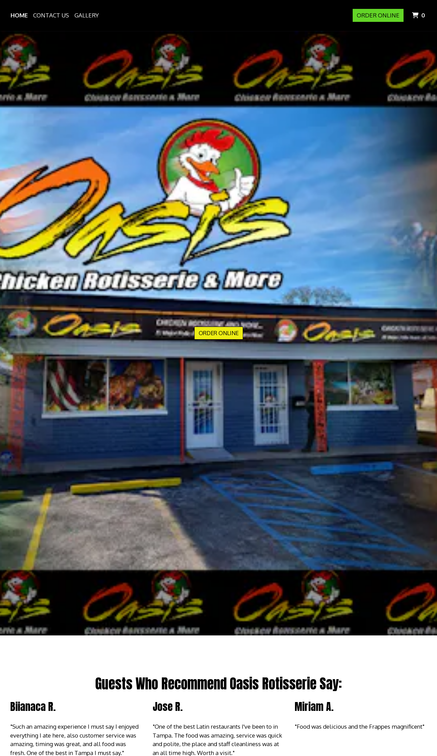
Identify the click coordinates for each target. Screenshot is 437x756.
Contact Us (51, 15)
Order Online (378, 15)
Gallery (86, 15)
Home (19, 15)
